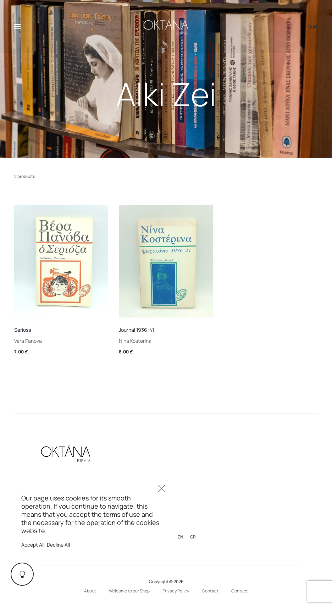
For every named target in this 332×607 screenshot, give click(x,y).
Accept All (32, 544)
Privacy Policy (175, 591)
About (90, 591)
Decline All (58, 544)
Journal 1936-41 (136, 329)
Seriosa (22, 329)
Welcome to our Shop (129, 591)
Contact (210, 591)
